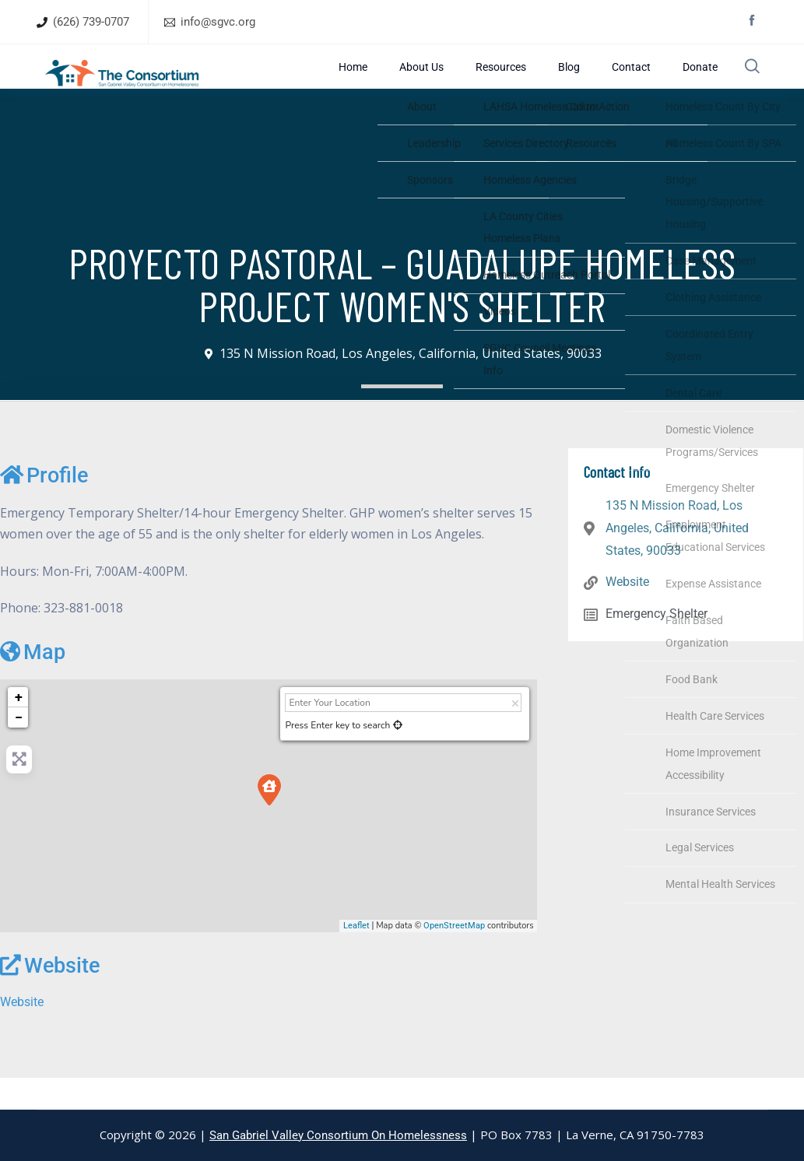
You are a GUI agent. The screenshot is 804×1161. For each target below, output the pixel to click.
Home (446, 82)
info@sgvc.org (218, 22)
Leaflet (356, 957)
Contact (645, 82)
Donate (694, 82)
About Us (494, 82)
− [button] (19, 749)
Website (50, 997)
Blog (603, 82)
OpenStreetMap (454, 957)
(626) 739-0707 (91, 22)
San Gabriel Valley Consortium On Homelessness (338, 1135)
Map (32, 684)
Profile (44, 507)
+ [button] (19, 729)
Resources (554, 82)
